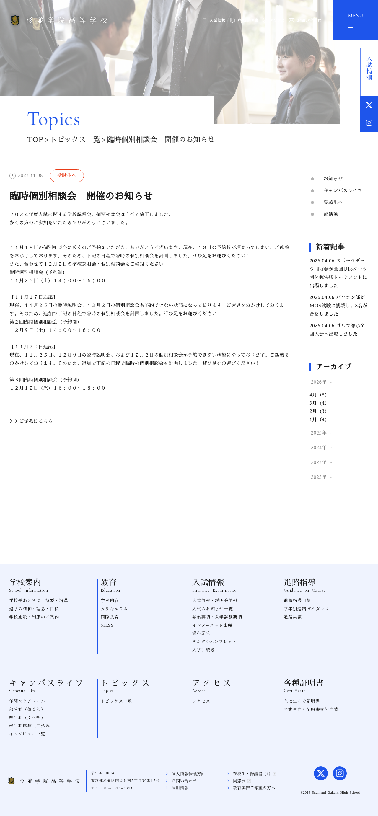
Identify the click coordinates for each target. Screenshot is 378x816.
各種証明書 (244, 20)
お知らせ (333, 179)
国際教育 (110, 617)
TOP (33, 139)
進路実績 (293, 617)
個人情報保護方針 (189, 774)
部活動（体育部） (27, 709)
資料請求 (201, 633)
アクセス (273, 20)
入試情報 (214, 20)
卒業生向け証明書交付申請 (311, 709)
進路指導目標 (297, 600)
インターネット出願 (212, 625)
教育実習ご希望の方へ (254, 788)
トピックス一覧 (73, 139)
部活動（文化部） (27, 717)
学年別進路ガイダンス (306, 608)
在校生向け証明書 (302, 701)
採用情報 (180, 788)
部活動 (331, 214)
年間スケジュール (27, 701)
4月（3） (319, 395)
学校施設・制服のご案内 (34, 617)
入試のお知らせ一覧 (212, 608)
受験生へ (333, 202)
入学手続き (203, 649)
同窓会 (242, 781)
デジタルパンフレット (214, 641)
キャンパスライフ (343, 190)
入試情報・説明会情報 (215, 600)
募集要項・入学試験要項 (217, 617)
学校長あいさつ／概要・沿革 (38, 600)
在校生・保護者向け (254, 774)
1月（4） (319, 419)
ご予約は (36, 421)
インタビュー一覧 (27, 734)
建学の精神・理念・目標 (34, 608)
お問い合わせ (305, 20)
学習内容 (110, 600)
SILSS (107, 625)
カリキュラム (114, 608)
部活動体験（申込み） (32, 725)
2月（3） (319, 411)
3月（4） (319, 403)
